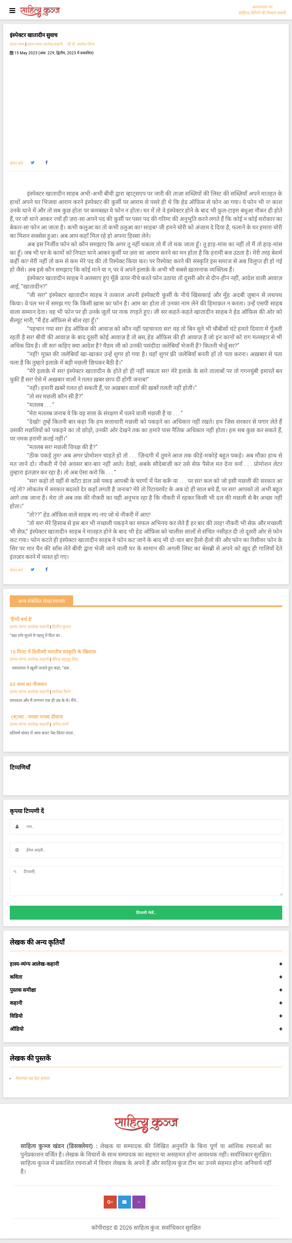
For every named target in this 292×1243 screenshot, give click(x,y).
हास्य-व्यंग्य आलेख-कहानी (45, 44)
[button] (32, 163)
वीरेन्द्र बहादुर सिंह (65, 659)
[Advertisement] (146, 104)
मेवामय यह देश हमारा (33, 1078)
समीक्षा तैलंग (61, 691)
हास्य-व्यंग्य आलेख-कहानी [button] (146, 964)
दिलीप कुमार (61, 626)
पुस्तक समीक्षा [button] (146, 990)
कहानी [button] (146, 1003)
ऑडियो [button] (146, 1029)
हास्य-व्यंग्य (17, 44)
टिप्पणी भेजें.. (145, 913)
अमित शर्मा (60, 724)
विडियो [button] (146, 1016)
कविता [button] (146, 977)
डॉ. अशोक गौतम (81, 44)
